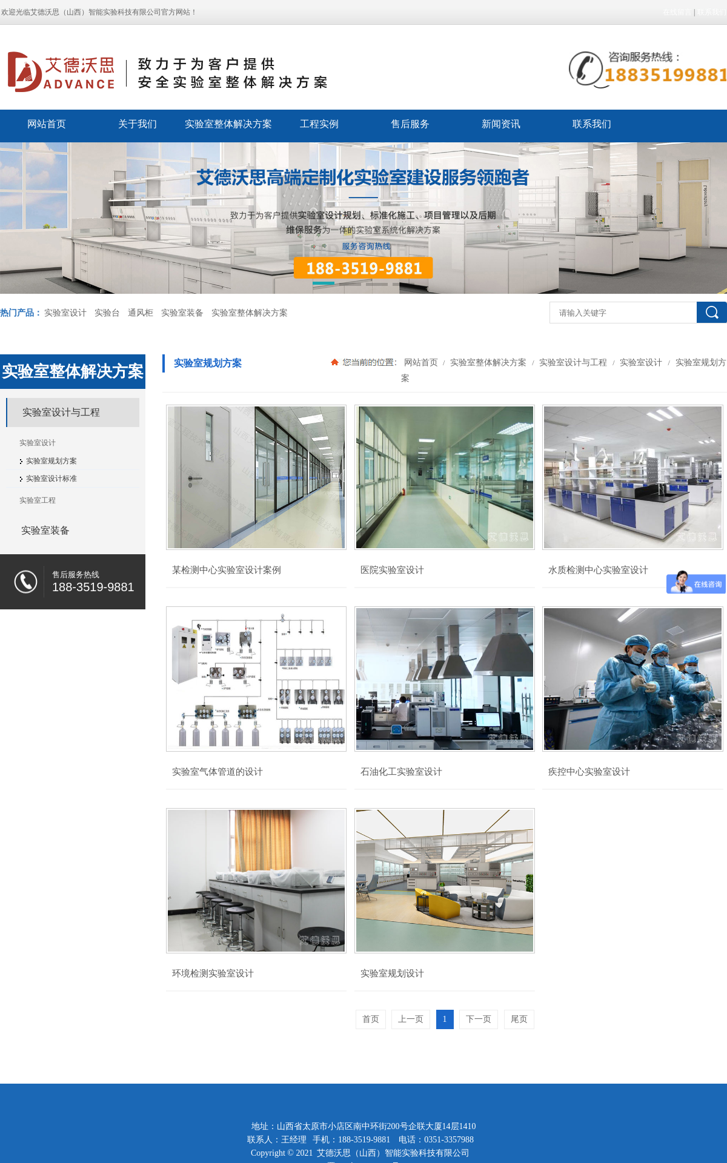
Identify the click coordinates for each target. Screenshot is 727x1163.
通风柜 (140, 312)
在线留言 (677, 12)
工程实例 (319, 124)
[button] (323, 285)
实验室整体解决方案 (228, 124)
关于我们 (137, 124)
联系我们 (711, 12)
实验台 (107, 312)
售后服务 (410, 124)
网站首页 (46, 124)
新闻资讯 (501, 124)
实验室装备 (182, 312)
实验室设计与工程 (573, 362)
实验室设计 (65, 312)
